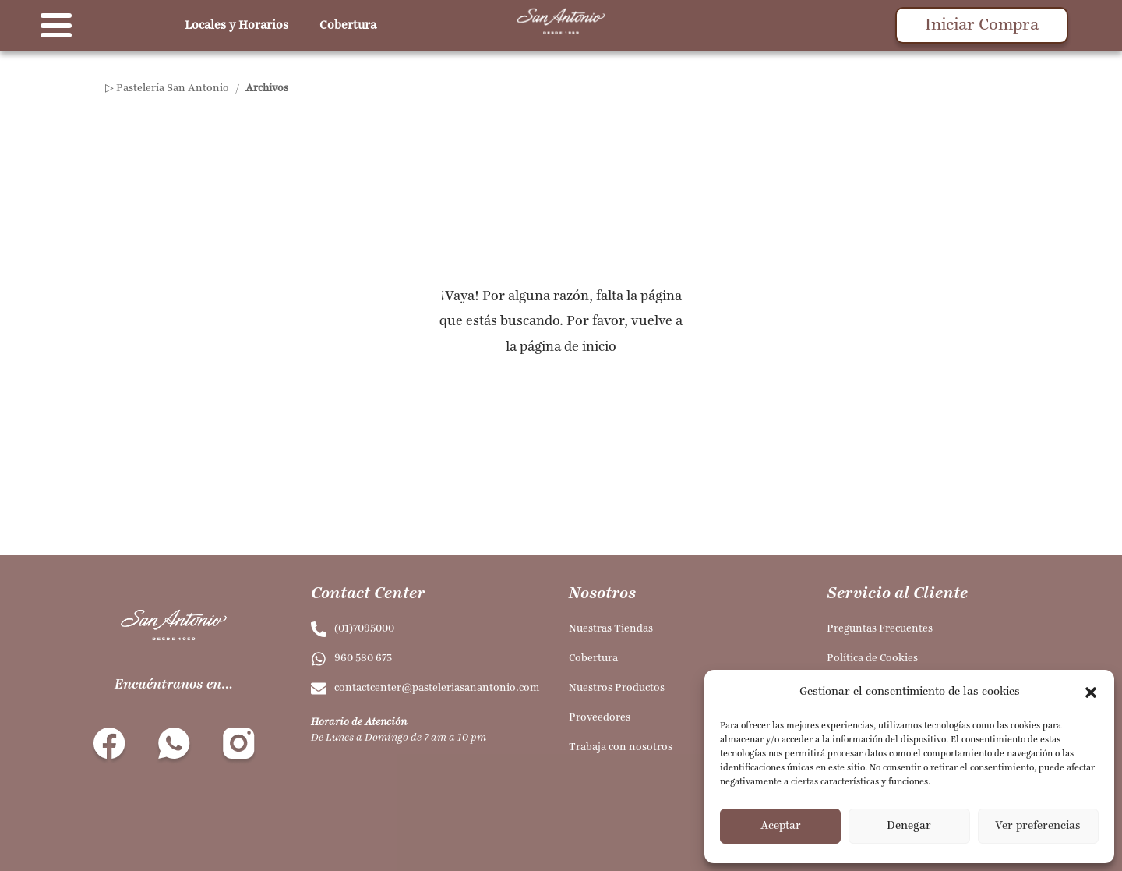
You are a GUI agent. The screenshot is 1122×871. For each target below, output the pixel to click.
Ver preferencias (1038, 826)
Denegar (909, 826)
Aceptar (780, 826)
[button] (1091, 692)
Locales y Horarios (236, 25)
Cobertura (347, 25)
